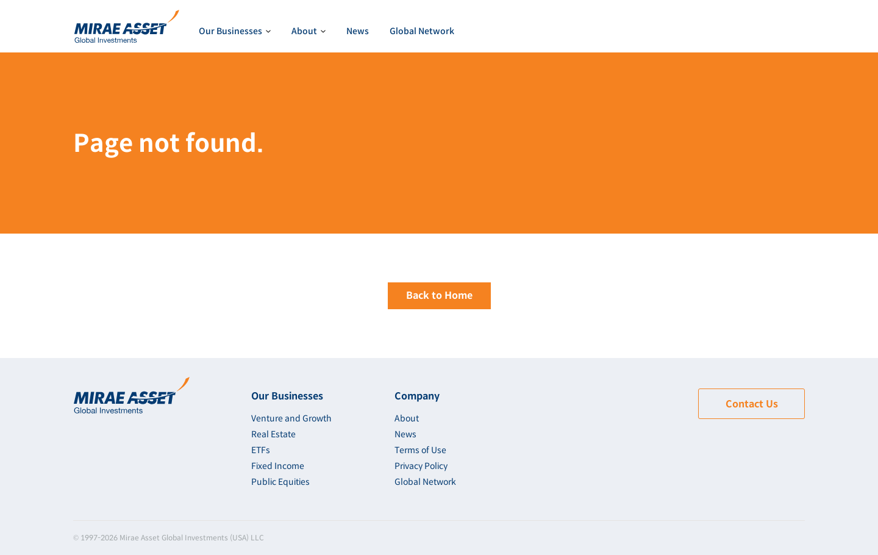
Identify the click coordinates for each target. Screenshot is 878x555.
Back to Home (439, 295)
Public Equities (280, 481)
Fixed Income (277, 465)
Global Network (422, 31)
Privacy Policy (421, 465)
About (406, 418)
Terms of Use (420, 450)
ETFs (260, 450)
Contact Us (752, 404)
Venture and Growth (291, 418)
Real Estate (273, 434)
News (357, 31)
